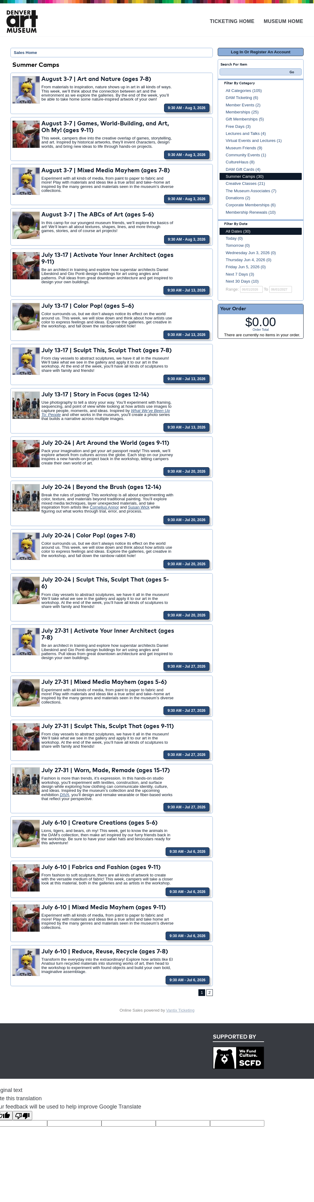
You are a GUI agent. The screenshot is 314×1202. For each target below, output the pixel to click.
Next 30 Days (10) (242, 281)
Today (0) (234, 238)
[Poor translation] (22, 1115)
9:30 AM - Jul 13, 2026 (186, 290)
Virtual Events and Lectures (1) (254, 140)
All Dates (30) (238, 231)
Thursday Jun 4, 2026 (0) (248, 260)
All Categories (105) (244, 90)
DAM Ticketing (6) (242, 97)
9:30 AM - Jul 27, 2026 (186, 666)
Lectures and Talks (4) (246, 133)
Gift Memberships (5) (245, 119)
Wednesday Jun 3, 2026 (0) (251, 252)
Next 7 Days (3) (240, 274)
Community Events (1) (246, 155)
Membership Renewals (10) (251, 212)
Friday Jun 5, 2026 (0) (246, 267)
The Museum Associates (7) (251, 191)
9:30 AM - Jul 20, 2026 (186, 471)
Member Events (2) (243, 105)
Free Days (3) (238, 126)
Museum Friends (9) (244, 148)
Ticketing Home (232, 21)
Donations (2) (238, 198)
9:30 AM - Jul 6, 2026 (187, 851)
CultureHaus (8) (240, 162)
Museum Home (283, 21)
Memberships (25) (242, 112)
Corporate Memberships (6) (251, 205)
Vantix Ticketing (180, 1010)
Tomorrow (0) (238, 245)
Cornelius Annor (104, 507)
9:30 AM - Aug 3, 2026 (186, 108)
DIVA (64, 794)
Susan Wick (138, 507)
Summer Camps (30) (245, 176)
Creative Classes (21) (245, 183)
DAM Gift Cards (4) (243, 169)
